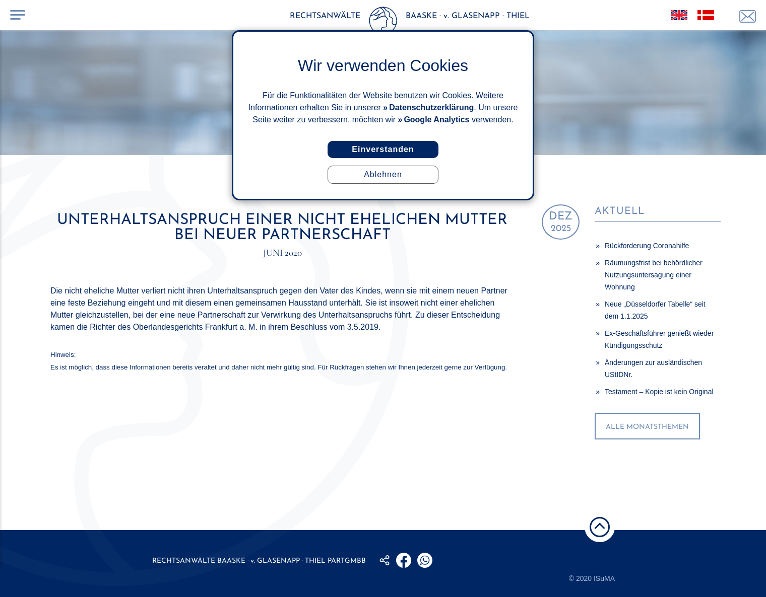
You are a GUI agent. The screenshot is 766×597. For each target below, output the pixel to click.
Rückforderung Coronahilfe (647, 246)
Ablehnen (383, 174)
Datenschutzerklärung (431, 107)
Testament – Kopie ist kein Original (659, 392)
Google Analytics (436, 119)
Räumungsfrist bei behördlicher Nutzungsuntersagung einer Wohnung (654, 275)
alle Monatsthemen (647, 427)
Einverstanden (383, 149)
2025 (560, 222)
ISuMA (604, 578)
